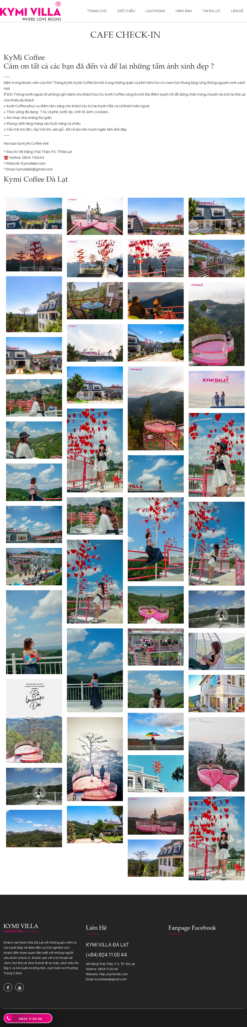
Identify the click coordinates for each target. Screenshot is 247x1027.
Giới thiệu (126, 11)
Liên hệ (237, 11)
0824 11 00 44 (108, 969)
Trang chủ (97, 11)
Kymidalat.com (33, 163)
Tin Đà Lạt (211, 11)
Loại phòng (155, 11)
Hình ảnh (184, 11)
